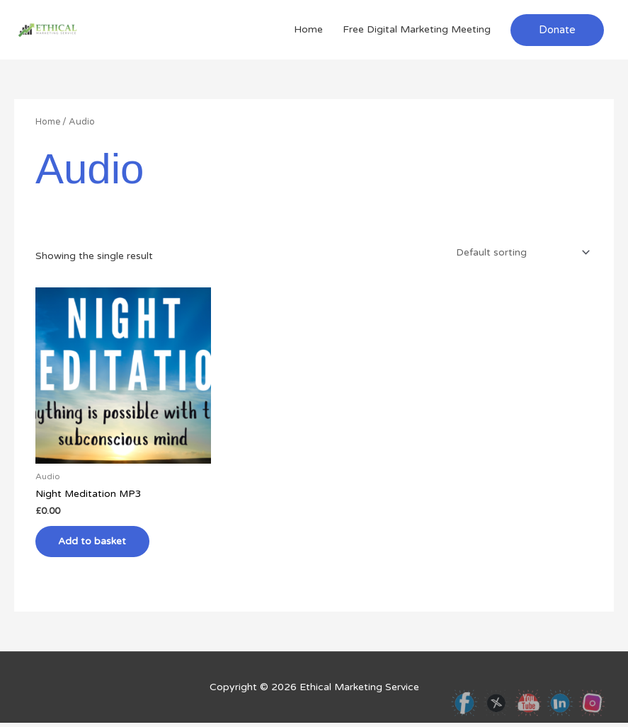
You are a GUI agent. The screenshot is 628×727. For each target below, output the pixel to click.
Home (308, 29)
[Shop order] (519, 252)
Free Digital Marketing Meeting (417, 29)
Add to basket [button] (98, 543)
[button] (557, 30)
